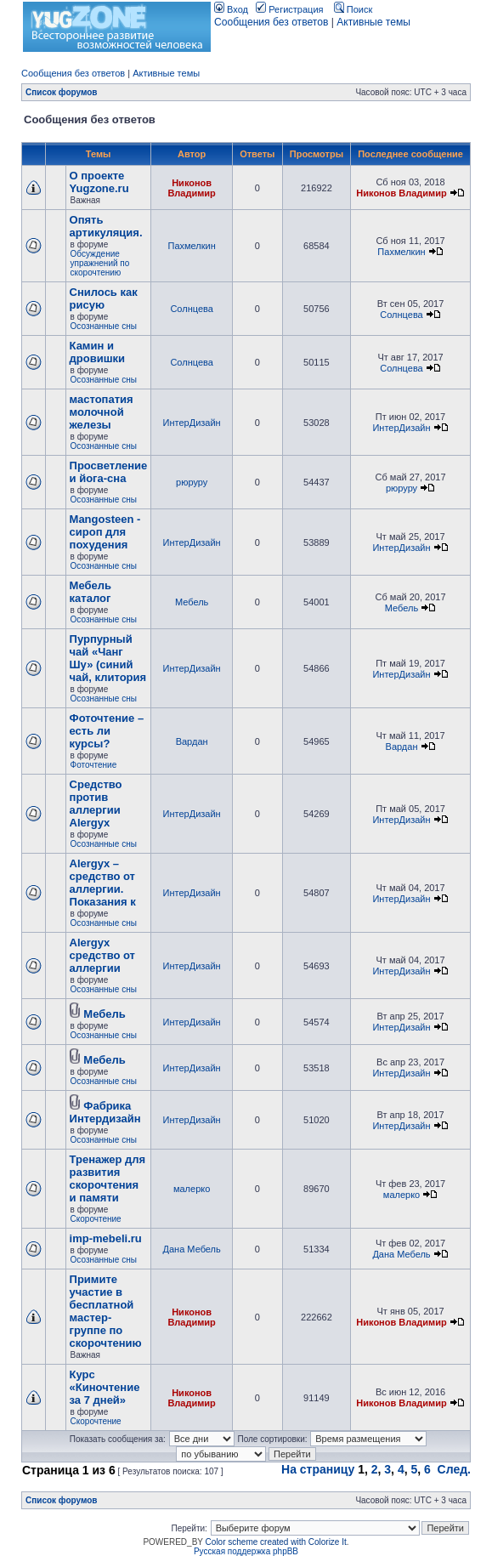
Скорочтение (96, 1219)
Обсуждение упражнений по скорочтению (100, 263)
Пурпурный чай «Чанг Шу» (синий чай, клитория (108, 658)
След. (454, 1469)
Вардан (192, 741)
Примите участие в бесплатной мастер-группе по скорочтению (106, 1311)
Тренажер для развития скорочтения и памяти (108, 1178)
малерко (191, 1189)
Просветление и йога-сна (109, 472)
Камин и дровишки (97, 352)
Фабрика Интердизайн (105, 1112)
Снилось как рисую (104, 298)
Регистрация (289, 9)
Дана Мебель (192, 1249)
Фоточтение (94, 764)
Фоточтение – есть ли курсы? (107, 731)
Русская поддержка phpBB (246, 1551)
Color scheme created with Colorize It (276, 1542)
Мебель (191, 602)
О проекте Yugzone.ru (99, 182)
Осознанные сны (104, 326)
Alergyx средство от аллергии (102, 955)
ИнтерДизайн (192, 422)
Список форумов (61, 92)
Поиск (353, 9)
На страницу (317, 1469)
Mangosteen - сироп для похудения (105, 532)
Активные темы (373, 22)
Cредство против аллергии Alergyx (96, 803)
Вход (231, 9)
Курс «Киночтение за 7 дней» (105, 1387)
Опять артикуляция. (106, 226)
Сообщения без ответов (271, 22)
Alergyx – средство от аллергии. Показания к (103, 882)
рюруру (191, 482)
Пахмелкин (191, 246)
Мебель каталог (90, 592)
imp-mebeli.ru (106, 1238)
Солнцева (191, 309)
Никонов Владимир (191, 188)
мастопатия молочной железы (101, 412)
